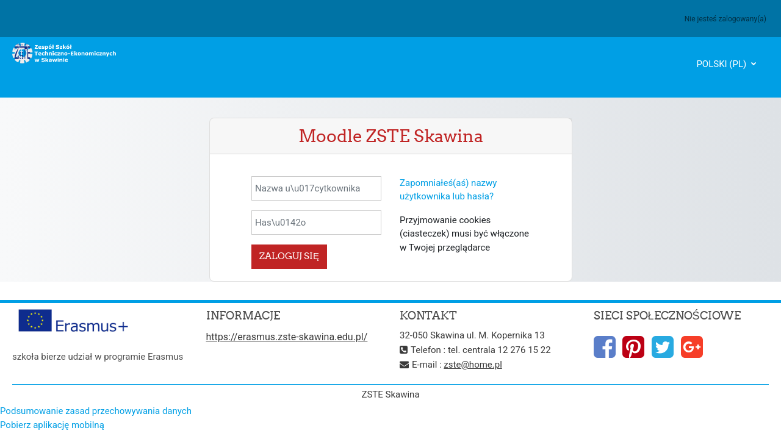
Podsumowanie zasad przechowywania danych (96, 410)
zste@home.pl (473, 364)
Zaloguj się (289, 256)
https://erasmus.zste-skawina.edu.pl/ (287, 337)
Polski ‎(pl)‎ (722, 64)
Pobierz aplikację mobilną (52, 424)
